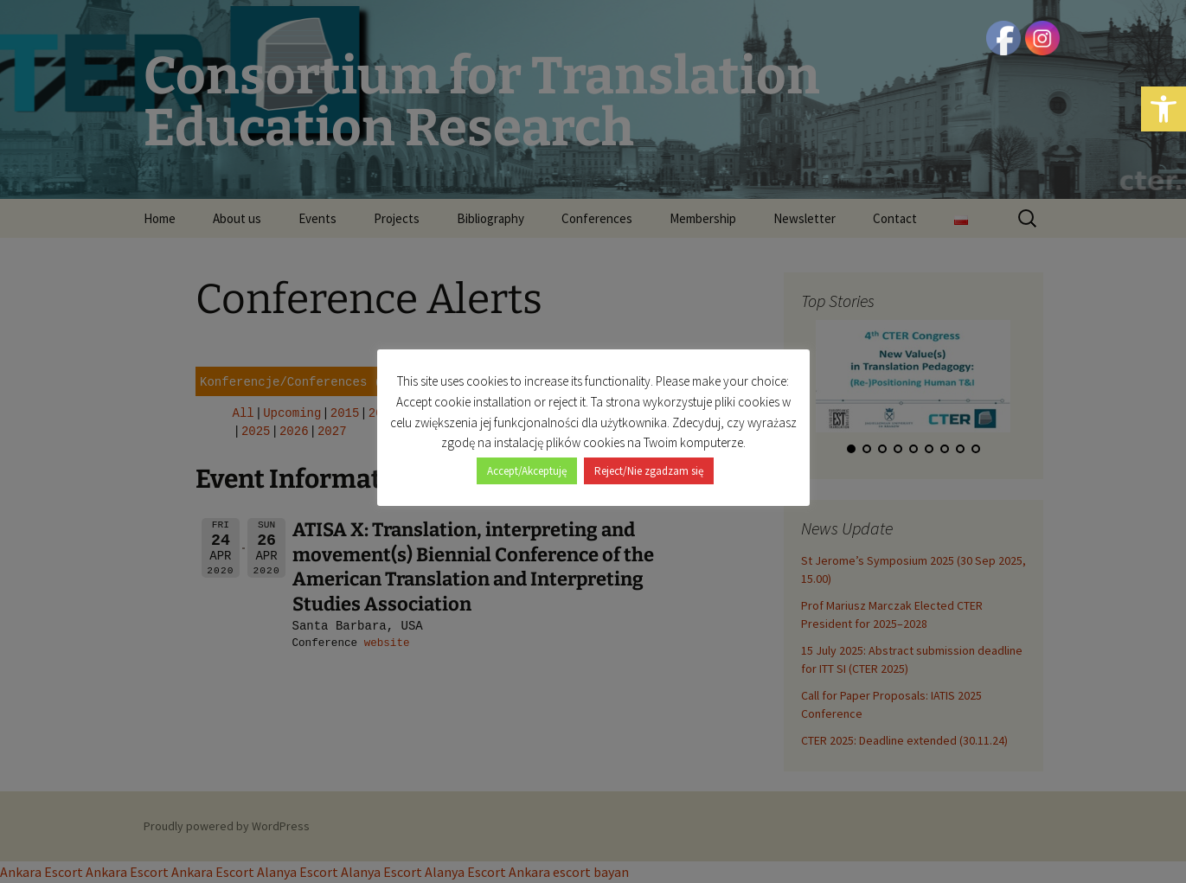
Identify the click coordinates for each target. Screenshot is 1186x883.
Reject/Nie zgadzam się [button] (648, 471)
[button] (1163, 108)
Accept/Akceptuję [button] (527, 471)
